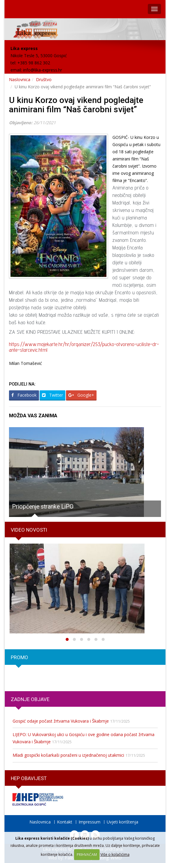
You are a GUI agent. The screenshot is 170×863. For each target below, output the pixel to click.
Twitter (52, 395)
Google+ (81, 395)
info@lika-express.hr (42, 70)
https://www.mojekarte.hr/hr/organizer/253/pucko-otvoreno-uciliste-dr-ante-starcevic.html (84, 347)
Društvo (44, 79)
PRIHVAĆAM (87, 854)
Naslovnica (19, 79)
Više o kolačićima (115, 854)
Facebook (24, 395)
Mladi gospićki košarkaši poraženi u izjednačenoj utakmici (68, 755)
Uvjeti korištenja (122, 822)
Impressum (89, 822)
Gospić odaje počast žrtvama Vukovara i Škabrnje (61, 721)
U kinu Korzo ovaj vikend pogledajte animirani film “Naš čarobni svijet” (76, 104)
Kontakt (64, 822)
